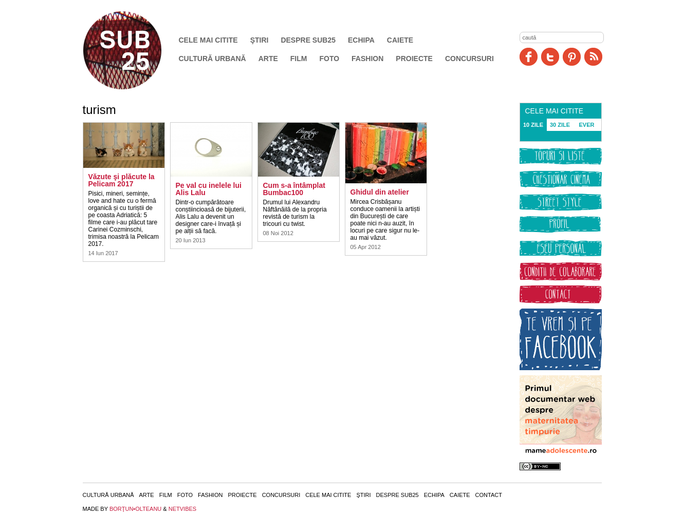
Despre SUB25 (308, 40)
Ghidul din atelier (379, 192)
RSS (593, 57)
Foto (329, 58)
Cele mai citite (208, 40)
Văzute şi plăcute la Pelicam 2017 (121, 180)
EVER (587, 125)
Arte (268, 58)
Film (298, 58)
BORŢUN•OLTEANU (135, 509)
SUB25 (134, 50)
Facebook (529, 57)
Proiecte (414, 58)
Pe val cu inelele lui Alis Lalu (209, 189)
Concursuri (469, 58)
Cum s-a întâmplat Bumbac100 (294, 189)
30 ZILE (560, 125)
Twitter (550, 57)
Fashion (367, 58)
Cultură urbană (212, 58)
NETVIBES (182, 509)
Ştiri (259, 40)
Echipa (361, 40)
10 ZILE (533, 125)
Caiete (400, 40)
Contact (488, 495)
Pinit (572, 57)
